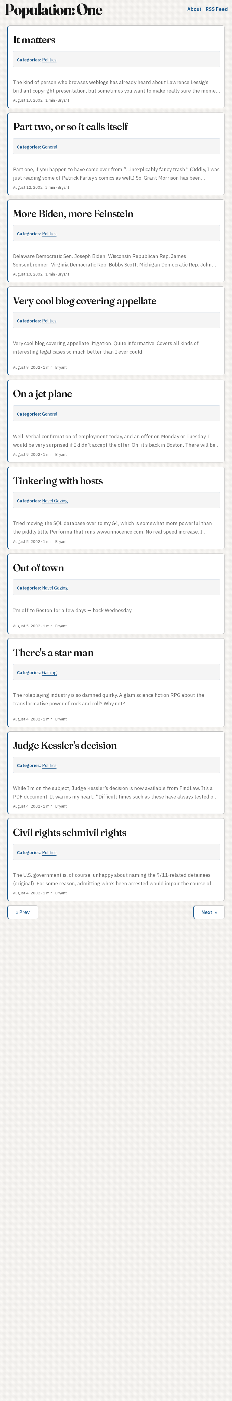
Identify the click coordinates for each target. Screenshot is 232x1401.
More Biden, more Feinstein (73, 213)
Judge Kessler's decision (65, 745)
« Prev (23, 912)
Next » (209, 912)
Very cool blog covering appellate (84, 300)
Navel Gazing (55, 501)
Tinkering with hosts (58, 480)
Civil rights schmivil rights (69, 832)
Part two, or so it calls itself (70, 126)
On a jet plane (42, 393)
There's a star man (53, 652)
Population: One (53, 9)
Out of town (38, 567)
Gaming (49, 672)
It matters (34, 39)
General (49, 147)
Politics (49, 60)
